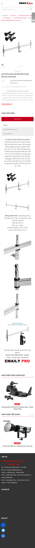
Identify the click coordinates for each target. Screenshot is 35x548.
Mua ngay (17, 119)
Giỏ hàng (33, 17)
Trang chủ (5, 15)
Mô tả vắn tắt (8, 133)
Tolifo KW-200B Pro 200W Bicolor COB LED (17, 446)
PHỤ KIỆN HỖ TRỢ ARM (20, 18)
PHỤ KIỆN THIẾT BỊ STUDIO (25, 15)
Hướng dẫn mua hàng (10, 129)
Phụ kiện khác (7, 18)
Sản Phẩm (13, 15)
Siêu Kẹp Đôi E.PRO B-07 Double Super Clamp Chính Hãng (17, 408)
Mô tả (5, 125)
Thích (3, 86)
